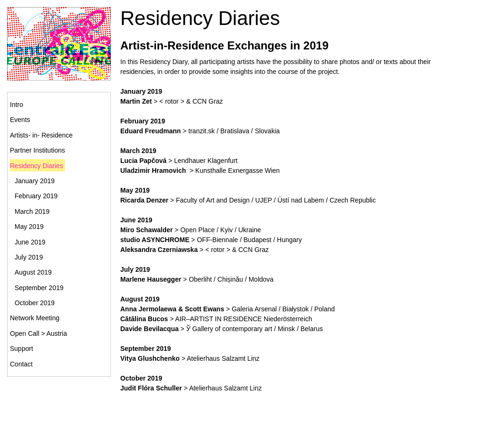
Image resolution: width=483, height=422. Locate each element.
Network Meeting (34, 318)
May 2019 (29, 226)
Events (20, 119)
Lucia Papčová (143, 160)
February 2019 (36, 196)
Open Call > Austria (38, 333)
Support (21, 348)
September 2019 (39, 288)
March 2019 (32, 211)
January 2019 (35, 181)
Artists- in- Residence (41, 135)
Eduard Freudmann (150, 131)
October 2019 (35, 303)
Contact (21, 364)
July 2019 (29, 257)
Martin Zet (136, 101)
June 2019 (30, 242)
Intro (16, 104)
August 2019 (33, 272)
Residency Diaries (36, 166)
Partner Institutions (37, 150)
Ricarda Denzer (144, 200)
